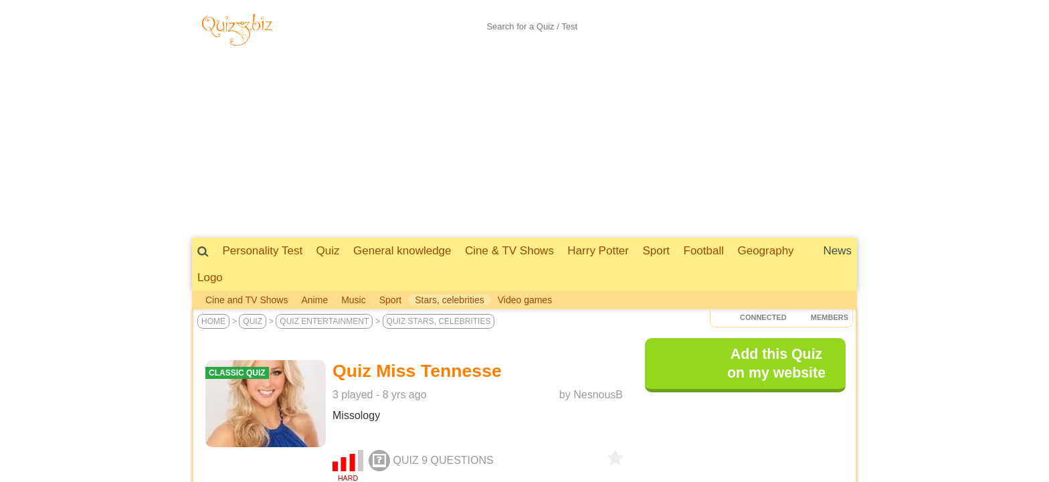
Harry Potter (598, 250)
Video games (525, 300)
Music (353, 300)
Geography (765, 250)
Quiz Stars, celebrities (439, 321)
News (837, 250)
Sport (656, 250)
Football (704, 250)
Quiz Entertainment (324, 321)
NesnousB (598, 394)
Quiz (328, 250)
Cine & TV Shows (509, 250)
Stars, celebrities (449, 300)
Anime (314, 300)
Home (213, 321)
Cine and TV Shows (246, 300)
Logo (210, 277)
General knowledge (402, 250)
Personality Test (262, 250)
